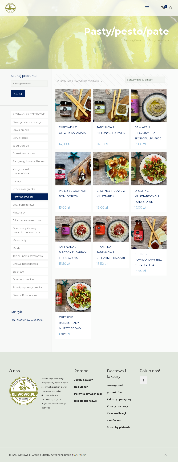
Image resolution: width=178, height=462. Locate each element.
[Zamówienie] (145, 80)
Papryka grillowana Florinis (28, 161)
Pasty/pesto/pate (23, 196)
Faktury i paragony (119, 399)
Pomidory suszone (24, 153)
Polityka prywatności (88, 393)
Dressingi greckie (23, 279)
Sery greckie (20, 137)
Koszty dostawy (117, 406)
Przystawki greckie (24, 189)
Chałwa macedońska (25, 263)
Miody (16, 248)
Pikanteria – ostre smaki (27, 220)
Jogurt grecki (21, 145)
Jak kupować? (83, 379)
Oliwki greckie (21, 130)
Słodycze (18, 271)
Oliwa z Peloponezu (25, 295)
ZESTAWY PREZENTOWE (29, 114)
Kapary (17, 181)
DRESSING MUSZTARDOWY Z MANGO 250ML (147, 196)
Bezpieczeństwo (85, 400)
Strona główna (132, 40)
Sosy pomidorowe (24, 204)
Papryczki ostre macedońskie (22, 171)
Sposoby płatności (119, 427)
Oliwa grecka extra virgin (27, 122)
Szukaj (18, 93)
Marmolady (19, 240)
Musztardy (19, 212)
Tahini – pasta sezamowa (28, 256)
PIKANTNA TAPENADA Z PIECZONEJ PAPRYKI (111, 252)
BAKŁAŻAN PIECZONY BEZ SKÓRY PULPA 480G (148, 133)
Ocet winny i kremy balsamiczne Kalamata (26, 230)
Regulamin (81, 386)
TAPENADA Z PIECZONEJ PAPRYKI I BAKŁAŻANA (73, 252)
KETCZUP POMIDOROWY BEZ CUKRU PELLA (148, 259)
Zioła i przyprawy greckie (28, 287)
